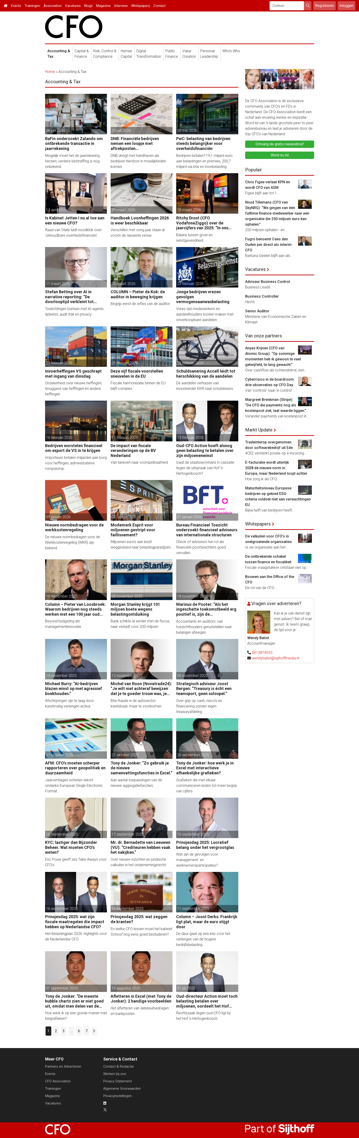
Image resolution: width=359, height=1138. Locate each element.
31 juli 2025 (186, 988)
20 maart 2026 (123, 210)
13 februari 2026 (125, 437)
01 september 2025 (62, 988)
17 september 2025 (128, 834)
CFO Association (58, 1081)
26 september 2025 (193, 755)
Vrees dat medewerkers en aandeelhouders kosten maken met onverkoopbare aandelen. (204, 314)
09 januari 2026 (58, 517)
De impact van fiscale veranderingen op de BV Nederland (133, 450)
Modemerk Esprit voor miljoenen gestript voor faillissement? (133, 530)
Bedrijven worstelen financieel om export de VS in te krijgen (73, 448)
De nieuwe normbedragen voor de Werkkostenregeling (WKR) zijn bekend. (72, 542)
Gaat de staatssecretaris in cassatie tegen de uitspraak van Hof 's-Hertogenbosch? (205, 468)
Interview (121, 6)
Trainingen (32, 6)
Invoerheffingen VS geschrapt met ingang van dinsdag (73, 374)
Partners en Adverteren (63, 1066)
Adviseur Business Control (267, 281)
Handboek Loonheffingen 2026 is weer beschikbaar (140, 220)
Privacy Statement (117, 1081)
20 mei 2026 (187, 130)
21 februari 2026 (125, 363)
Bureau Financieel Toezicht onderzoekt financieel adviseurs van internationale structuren (206, 530)
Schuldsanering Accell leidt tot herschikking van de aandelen (205, 374)
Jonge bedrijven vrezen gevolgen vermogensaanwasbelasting (203, 296)
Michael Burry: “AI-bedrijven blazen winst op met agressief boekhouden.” (73, 688)
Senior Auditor (257, 311)
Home (50, 71)
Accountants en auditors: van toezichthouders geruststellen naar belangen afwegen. (204, 627)
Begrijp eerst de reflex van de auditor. (141, 304)
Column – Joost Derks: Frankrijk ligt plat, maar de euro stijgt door (206, 921)
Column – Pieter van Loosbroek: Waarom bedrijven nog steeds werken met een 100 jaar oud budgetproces (75, 609)
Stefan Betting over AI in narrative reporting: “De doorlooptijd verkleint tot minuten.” (69, 296)
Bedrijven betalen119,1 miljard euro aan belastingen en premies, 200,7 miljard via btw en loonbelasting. (204, 161)
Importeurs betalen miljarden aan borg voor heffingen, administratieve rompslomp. (76, 463)
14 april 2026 (56, 210)
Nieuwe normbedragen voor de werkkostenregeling (74, 527)
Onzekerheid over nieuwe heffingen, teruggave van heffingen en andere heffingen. (73, 388)
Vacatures (73, 6)
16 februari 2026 (59, 437)
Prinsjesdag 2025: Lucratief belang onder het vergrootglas (205, 845)
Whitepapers (140, 6)
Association (52, 6)
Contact (159, 6)
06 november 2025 (192, 675)
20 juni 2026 (121, 130)
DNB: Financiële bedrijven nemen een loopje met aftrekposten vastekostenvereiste (135, 143)
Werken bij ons (114, 1074)
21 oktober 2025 (125, 755)
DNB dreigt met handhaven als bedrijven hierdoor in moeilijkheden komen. (138, 161)
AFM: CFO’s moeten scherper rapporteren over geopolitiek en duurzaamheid (75, 768)
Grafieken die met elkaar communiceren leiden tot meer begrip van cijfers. (206, 785)
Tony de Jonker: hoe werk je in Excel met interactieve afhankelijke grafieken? (205, 768)
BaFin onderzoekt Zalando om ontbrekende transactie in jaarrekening (74, 143)
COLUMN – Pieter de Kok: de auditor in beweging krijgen (138, 294)
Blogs (88, 6)
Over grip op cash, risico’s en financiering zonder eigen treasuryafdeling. (199, 706)
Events (16, 6)
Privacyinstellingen (117, 1096)
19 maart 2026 (189, 210)
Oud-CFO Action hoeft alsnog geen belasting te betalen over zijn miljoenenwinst (205, 450)
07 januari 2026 (124, 517)
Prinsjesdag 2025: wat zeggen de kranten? (139, 919)
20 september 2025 (62, 834)
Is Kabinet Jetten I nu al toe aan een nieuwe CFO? (74, 220)
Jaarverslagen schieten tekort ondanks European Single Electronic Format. (74, 785)
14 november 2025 (61, 675)
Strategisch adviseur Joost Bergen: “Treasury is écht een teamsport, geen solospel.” (204, 688)
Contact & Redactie (118, 1066)
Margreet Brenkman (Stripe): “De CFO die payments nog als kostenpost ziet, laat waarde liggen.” (275, 405)
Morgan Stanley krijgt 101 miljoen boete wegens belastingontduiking (135, 609)
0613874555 (262, 652)
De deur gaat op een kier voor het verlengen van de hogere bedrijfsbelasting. (203, 939)
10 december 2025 (61, 596)
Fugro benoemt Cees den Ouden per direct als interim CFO (268, 244)
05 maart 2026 (123, 284)
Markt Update (259, 430)
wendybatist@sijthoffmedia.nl (275, 658)
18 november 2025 (192, 596)
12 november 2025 (127, 675)
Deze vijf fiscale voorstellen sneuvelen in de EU (137, 374)
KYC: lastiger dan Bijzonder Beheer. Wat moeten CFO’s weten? (71, 847)
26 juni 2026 (55, 130)
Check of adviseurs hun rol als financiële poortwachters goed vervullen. (201, 547)
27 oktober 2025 (59, 755)
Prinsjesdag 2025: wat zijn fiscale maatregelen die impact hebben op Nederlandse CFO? (74, 921)
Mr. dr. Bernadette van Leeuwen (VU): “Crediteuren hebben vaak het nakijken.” (140, 847)
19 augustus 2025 (126, 988)
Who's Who (231, 51)
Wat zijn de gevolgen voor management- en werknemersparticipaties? (197, 860)
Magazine (103, 6)
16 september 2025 (193, 834)
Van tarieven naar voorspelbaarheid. (140, 462)
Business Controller (262, 296)
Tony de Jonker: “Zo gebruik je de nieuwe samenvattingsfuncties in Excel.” (141, 768)
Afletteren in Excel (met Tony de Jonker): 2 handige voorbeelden (141, 999)
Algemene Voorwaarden (122, 1088)
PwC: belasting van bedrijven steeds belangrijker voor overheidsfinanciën (203, 143)
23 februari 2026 (190, 284)
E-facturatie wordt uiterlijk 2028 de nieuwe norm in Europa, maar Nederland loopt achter (276, 468)
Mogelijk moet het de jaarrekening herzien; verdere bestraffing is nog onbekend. (72, 161)
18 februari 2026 (190, 363)
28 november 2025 (127, 596)
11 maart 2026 (58, 284)
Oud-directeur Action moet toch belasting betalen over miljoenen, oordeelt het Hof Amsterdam (207, 1001)
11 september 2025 (193, 908)
